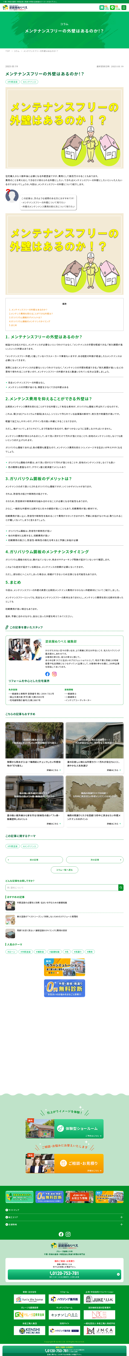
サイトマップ (13, 1210)
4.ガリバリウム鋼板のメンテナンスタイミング (29, 321)
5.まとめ (13, 325)
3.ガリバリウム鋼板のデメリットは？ (25, 317)
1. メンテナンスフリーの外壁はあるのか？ (28, 309)
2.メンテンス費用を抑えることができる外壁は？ (31, 313)
